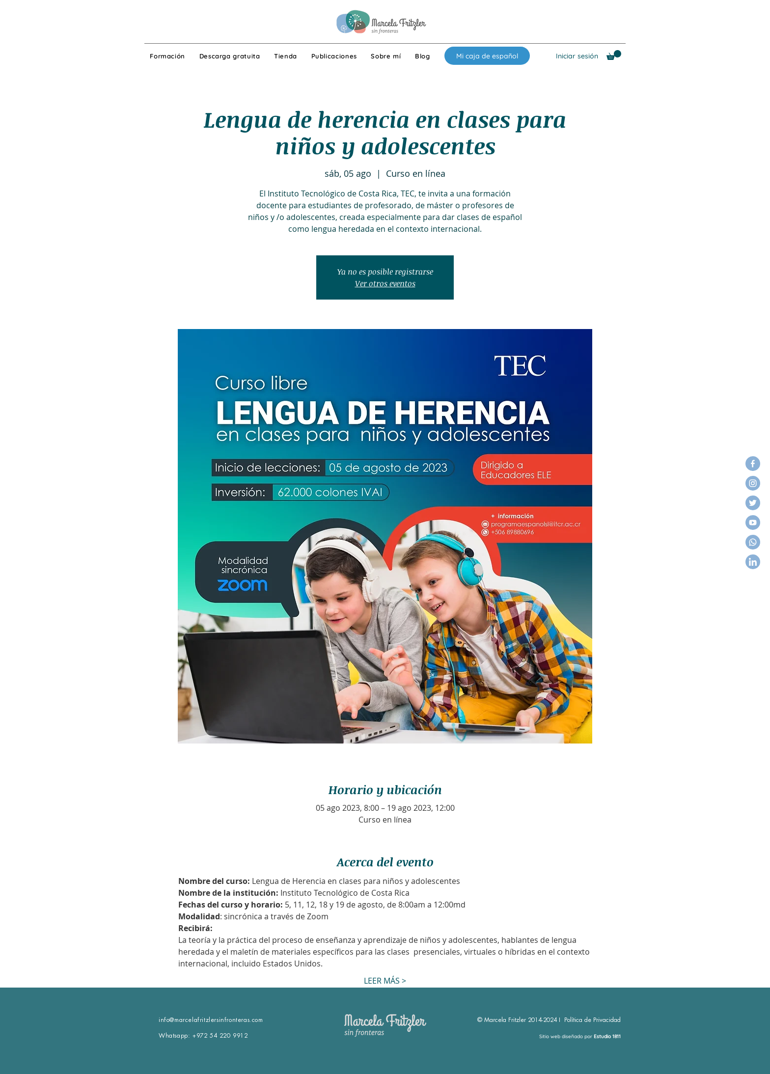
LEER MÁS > (385, 980)
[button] (613, 55)
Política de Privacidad (592, 1020)
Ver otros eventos (385, 283)
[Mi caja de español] (487, 56)
